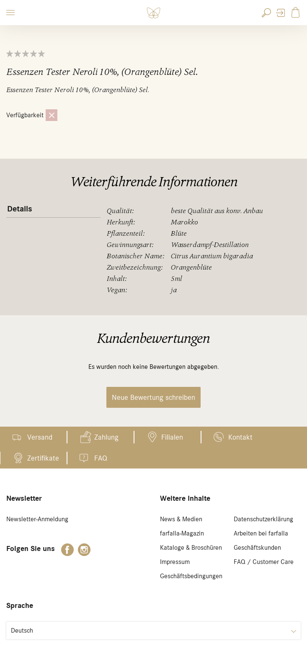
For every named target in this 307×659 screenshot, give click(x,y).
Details (19, 209)
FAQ (100, 458)
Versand (39, 437)
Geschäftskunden (257, 547)
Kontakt (240, 437)
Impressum (175, 562)
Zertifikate (43, 458)
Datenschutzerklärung (263, 519)
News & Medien (181, 519)
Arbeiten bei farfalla (261, 533)
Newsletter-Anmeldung (37, 519)
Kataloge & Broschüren (191, 547)
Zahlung (106, 437)
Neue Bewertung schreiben (153, 397)
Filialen (172, 437)
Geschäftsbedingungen (191, 576)
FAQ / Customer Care (264, 562)
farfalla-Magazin (182, 533)
